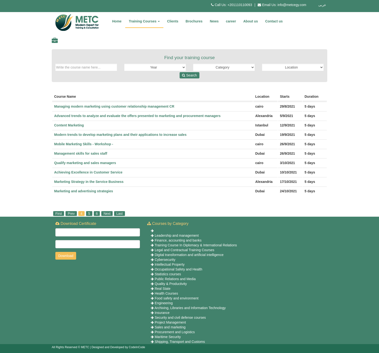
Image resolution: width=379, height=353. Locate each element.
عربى (322, 5)
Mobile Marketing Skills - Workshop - (83, 144)
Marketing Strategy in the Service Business (89, 182)
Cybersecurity (165, 260)
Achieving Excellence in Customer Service (88, 172)
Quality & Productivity (171, 284)
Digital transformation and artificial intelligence (189, 255)
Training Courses (144, 21)
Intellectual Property (170, 264)
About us (250, 21)
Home (117, 21)
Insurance (162, 313)
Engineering (164, 303)
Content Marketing (69, 125)
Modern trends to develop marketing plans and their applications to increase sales (120, 135)
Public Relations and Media (175, 279)
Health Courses (166, 293)
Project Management (170, 322)
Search (189, 75)
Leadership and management (177, 235)
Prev (71, 213)
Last (119, 213)
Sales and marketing (170, 327)
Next (106, 213)
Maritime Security (168, 337)
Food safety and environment (176, 298)
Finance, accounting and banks (178, 240)
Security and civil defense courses (180, 317)
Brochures (194, 21)
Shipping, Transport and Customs (180, 342)
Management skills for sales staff (80, 153)
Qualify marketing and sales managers (85, 163)
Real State (162, 289)
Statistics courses (168, 274)
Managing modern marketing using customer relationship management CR (114, 106)
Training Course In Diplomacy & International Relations (196, 245)
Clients (172, 21)
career (231, 21)
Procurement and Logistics (175, 332)
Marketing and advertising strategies (83, 191)
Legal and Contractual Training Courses (184, 250)
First (58, 213)
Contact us (274, 21)
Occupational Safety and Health (178, 269)
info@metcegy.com (291, 5)
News (214, 21)
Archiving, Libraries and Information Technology (190, 308)
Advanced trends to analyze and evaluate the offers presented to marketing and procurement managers (137, 116)
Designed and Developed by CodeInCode (118, 347)
